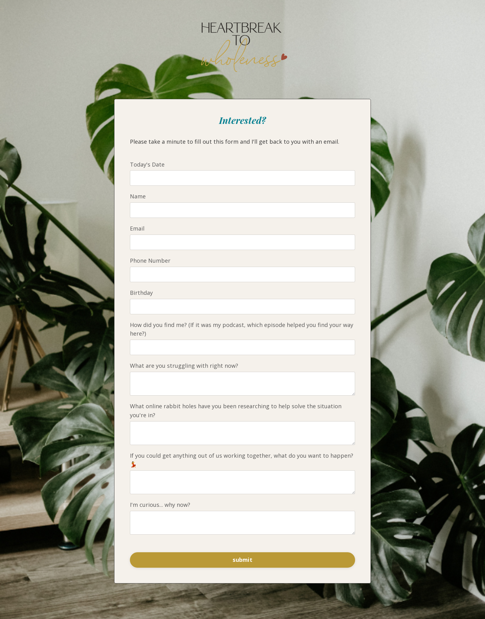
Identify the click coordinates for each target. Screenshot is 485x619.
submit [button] (242, 559)
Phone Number (150, 260)
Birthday (141, 292)
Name (138, 196)
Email (137, 228)
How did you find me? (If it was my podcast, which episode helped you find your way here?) (241, 329)
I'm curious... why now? (160, 504)
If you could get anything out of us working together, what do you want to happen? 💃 (241, 460)
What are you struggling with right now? (184, 365)
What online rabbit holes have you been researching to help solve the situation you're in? (235, 410)
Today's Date (147, 164)
